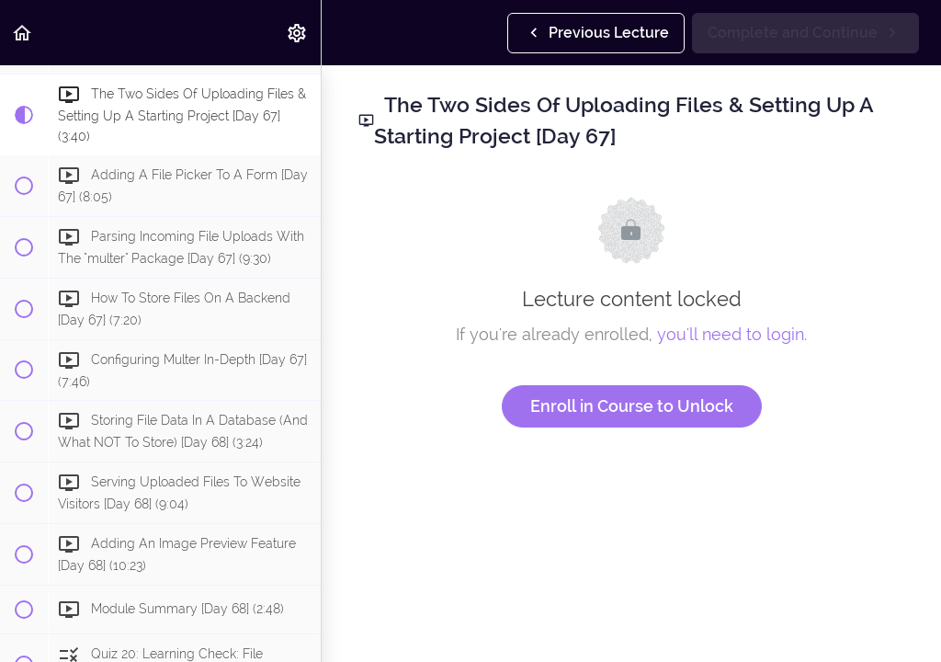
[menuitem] (298, 32)
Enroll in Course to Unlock (631, 406)
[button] (23, 32)
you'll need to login (730, 334)
